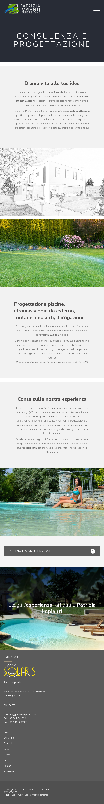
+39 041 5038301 (18, 722)
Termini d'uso (9, 795)
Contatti (8, 766)
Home (7, 732)
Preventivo (9, 771)
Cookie (28, 795)
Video (7, 754)
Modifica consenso (40, 795)
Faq (5, 760)
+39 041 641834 (17, 718)
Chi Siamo (9, 737)
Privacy (20, 795)
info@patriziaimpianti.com (22, 714)
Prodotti (8, 743)
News (7, 749)
